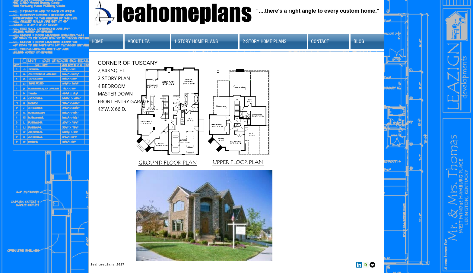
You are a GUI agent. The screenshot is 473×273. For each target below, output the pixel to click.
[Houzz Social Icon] (366, 265)
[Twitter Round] (372, 265)
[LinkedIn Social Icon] (359, 265)
